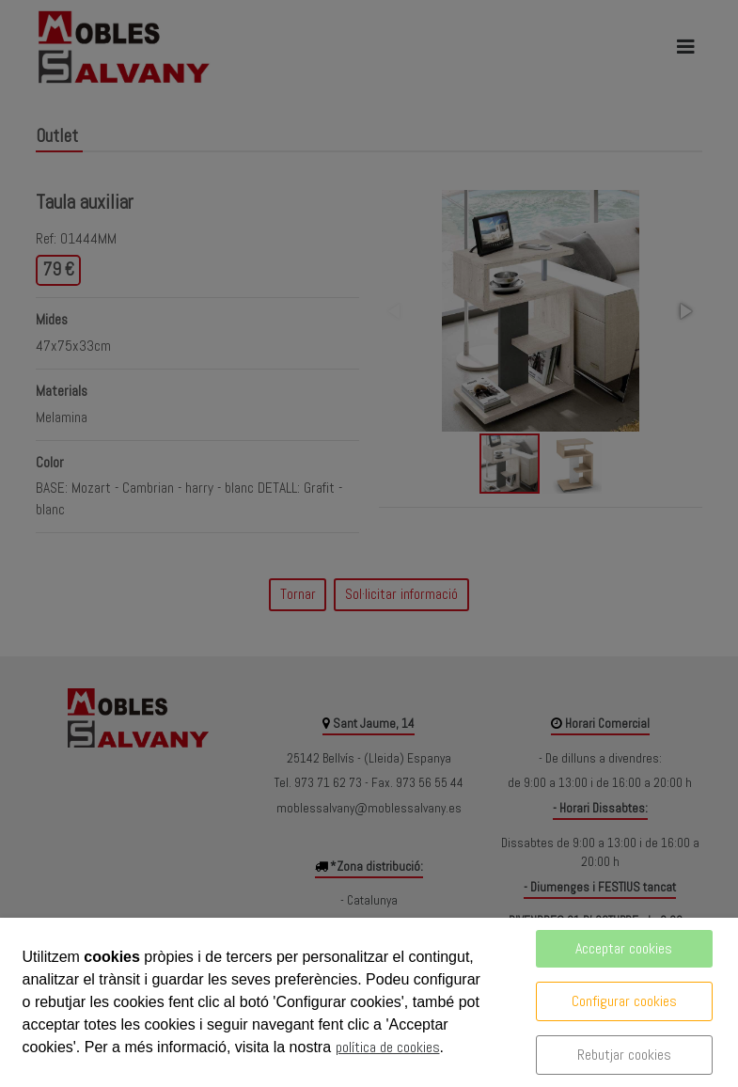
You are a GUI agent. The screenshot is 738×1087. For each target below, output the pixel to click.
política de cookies (388, 1047)
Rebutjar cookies (624, 1054)
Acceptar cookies (623, 948)
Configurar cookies (624, 1001)
